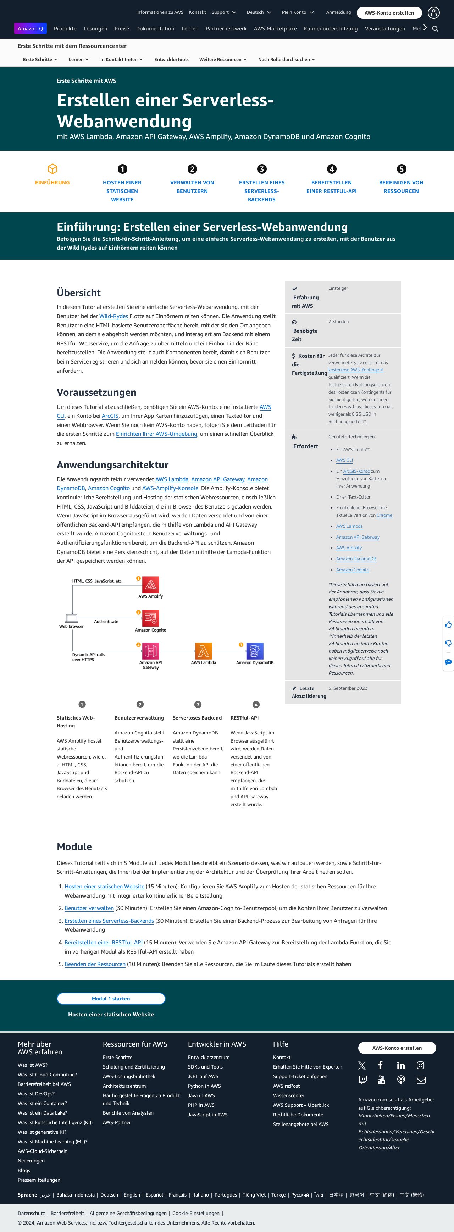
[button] (389, 13)
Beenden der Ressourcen (95, 963)
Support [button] (224, 12)
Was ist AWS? (33, 1065)
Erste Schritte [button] (40, 59)
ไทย (319, 1195)
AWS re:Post (286, 1086)
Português (226, 1195)
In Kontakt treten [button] (121, 59)
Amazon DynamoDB (356, 558)
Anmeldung (338, 12)
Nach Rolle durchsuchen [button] (286, 59)
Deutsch (109, 1195)
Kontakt (197, 12)
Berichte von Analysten (128, 1113)
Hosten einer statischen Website (104, 886)
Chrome (384, 515)
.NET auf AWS (203, 1076)
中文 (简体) (382, 1195)
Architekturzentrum (124, 1086)
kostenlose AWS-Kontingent (355, 369)
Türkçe (278, 1195)
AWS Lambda (171, 479)
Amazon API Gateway (217, 479)
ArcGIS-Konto (356, 471)
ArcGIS (110, 415)
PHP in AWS (201, 1105)
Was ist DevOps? (36, 1094)
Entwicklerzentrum (209, 1057)
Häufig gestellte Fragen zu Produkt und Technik (141, 1099)
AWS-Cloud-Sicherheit (42, 1151)
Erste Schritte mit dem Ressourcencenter (72, 45)
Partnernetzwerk (226, 28)
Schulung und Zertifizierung (134, 1067)
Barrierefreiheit (67, 1213)
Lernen (190, 28)
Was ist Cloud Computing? (47, 1074)
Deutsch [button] (259, 12)
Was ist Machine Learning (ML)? (52, 1141)
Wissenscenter (288, 1095)
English (132, 1195)
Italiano (200, 1195)
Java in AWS (201, 1095)
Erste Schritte (117, 1057)
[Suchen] (436, 30)
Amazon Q (30, 28)
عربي (45, 1195)
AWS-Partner (117, 1122)
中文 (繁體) (412, 1195)
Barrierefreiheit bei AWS (44, 1084)
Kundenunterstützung (331, 28)
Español (154, 1195)
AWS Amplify (349, 547)
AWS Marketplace (275, 28)
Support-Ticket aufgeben (300, 1076)
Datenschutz (31, 1213)
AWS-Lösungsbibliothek (129, 1076)
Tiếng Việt (254, 1195)
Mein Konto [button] (298, 12)
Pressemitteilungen (39, 1180)
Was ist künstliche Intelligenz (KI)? (55, 1122)
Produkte (65, 28)
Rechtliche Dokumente (298, 1114)
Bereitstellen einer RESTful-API (104, 942)
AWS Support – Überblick (301, 1105)
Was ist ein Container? (42, 1103)
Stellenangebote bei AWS (301, 1124)
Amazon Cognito (109, 488)
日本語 (336, 1195)
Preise (122, 28)
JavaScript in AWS (208, 1114)
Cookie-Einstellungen (196, 1213)
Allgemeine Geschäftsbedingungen (128, 1213)
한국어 (356, 1195)
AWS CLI (344, 460)
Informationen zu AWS (159, 12)
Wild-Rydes (113, 316)
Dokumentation (155, 28)
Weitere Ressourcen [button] (222, 59)
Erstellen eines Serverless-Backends (109, 920)
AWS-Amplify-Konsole (170, 488)
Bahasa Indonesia (75, 1195)
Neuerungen (31, 1161)
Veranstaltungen (385, 28)
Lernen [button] (78, 59)
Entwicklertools (171, 59)
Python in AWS (204, 1086)
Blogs (24, 1170)
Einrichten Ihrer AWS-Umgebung (156, 433)
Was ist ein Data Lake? (42, 1113)
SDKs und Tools (205, 1067)
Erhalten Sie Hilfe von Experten (307, 1067)
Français (178, 1195)
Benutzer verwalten (89, 907)
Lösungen (95, 28)
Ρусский (300, 1195)
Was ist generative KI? (42, 1132)
